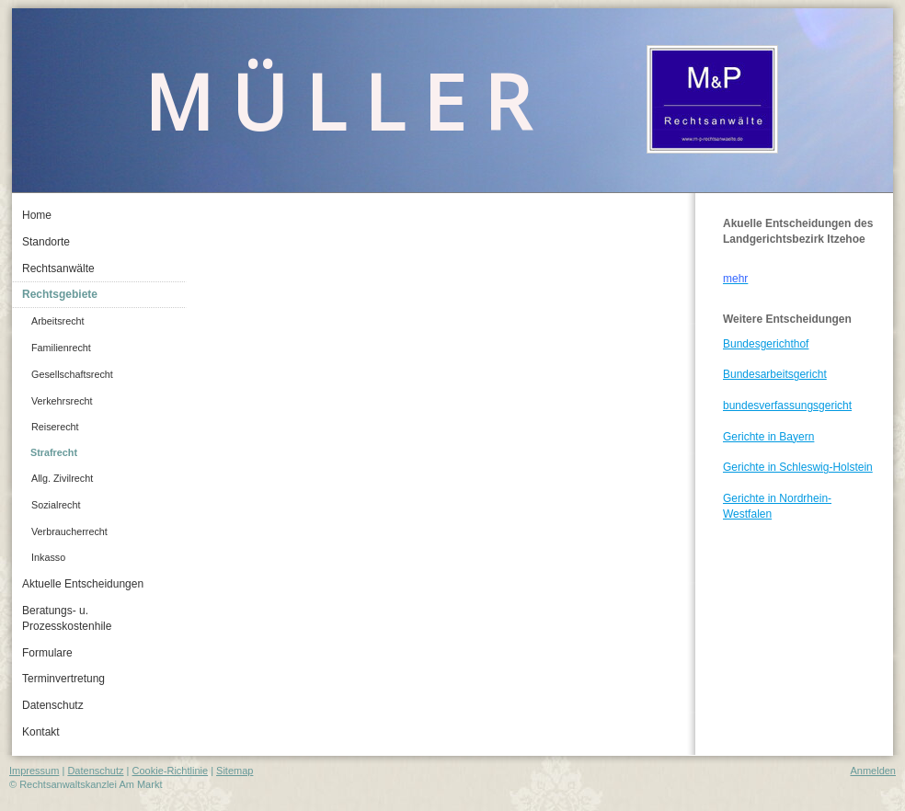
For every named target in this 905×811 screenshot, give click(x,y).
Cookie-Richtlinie (170, 770)
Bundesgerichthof (765, 343)
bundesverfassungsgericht (787, 405)
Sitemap (234, 770)
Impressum (34, 770)
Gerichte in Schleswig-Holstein (798, 467)
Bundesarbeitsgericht (775, 374)
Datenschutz (95, 770)
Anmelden (873, 770)
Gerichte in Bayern (768, 436)
